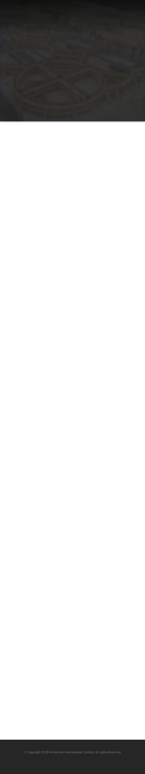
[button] (124, 17)
